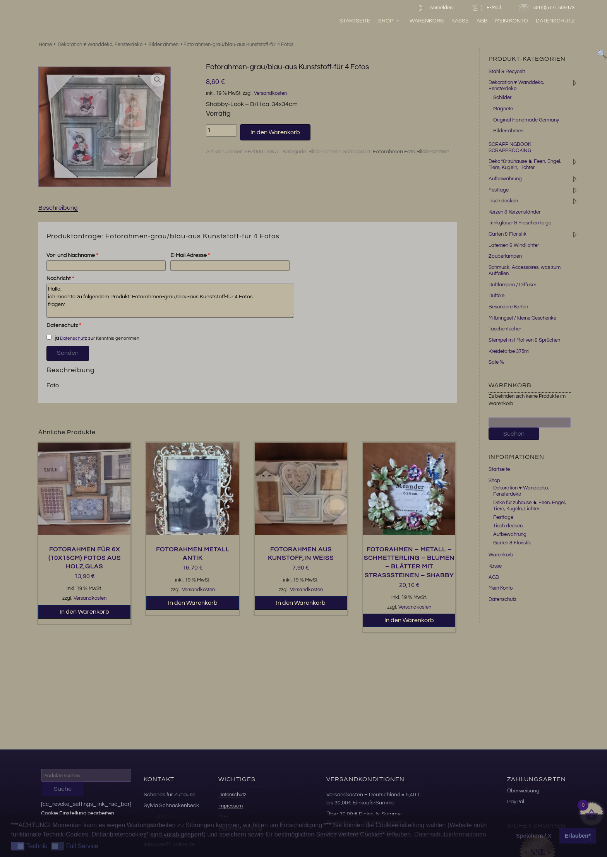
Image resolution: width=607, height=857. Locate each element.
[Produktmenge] (221, 130)
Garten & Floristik (507, 234)
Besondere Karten (508, 307)
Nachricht (60, 278)
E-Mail (486, 8)
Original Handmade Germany (526, 120)
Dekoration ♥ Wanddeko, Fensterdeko (100, 44)
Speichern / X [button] (533, 836)
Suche (63, 789)
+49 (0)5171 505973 (548, 8)
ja (52, 338)
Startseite (355, 21)
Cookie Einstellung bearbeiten (77, 813)
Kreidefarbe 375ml (509, 351)
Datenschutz (555, 21)
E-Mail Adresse (190, 255)
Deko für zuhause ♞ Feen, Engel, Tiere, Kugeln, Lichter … (529, 505)
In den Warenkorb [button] (84, 612)
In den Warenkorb (275, 132)
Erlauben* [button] (578, 836)
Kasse (460, 21)
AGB (482, 21)
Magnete (503, 108)
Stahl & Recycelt (507, 71)
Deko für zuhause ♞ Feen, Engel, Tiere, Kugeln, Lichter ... (525, 164)
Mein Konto (511, 21)
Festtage (499, 190)
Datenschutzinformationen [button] (450, 834)
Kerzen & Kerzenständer (514, 212)
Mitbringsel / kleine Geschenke (522, 318)
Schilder (502, 97)
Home (45, 44)
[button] (158, 80)
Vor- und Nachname (72, 255)
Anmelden (434, 8)
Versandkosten (270, 93)
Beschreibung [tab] (58, 208)
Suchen (514, 434)
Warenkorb (427, 21)
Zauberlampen (505, 256)
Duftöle (496, 295)
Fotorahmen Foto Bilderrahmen (411, 151)
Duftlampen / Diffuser (512, 284)
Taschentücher (505, 329)
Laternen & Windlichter (514, 245)
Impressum (230, 806)
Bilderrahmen (163, 44)
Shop (389, 21)
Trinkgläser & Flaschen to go (520, 223)
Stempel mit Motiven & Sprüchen (524, 340)
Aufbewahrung (505, 178)
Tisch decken (503, 201)
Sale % (496, 362)
